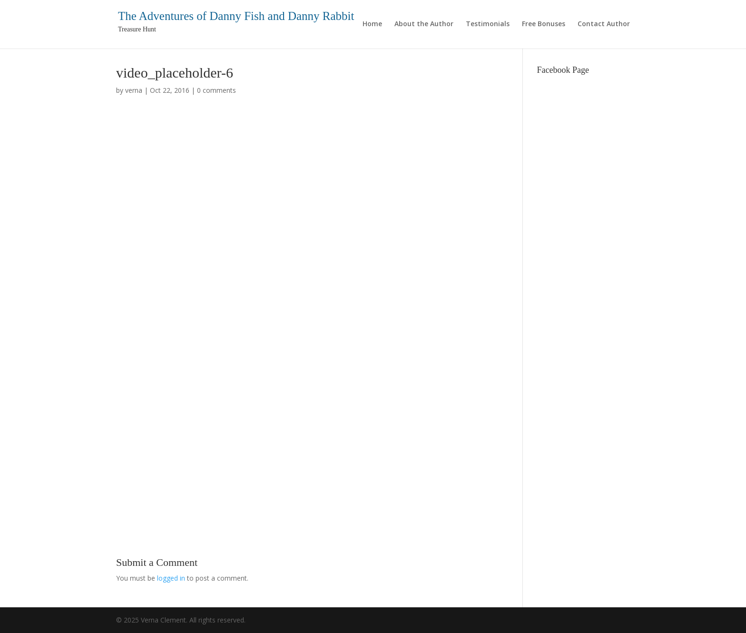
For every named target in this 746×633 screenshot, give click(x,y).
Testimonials (488, 24)
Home (372, 24)
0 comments (216, 90)
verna (133, 90)
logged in (171, 578)
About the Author (423, 24)
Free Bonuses (543, 24)
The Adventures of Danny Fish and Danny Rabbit (236, 16)
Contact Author (604, 24)
